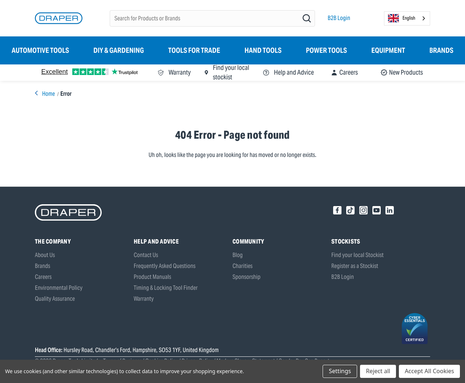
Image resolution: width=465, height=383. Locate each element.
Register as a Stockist (354, 266)
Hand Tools (263, 50)
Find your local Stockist (357, 255)
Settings (340, 371)
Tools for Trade (194, 50)
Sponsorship (246, 277)
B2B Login (339, 18)
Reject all (378, 371)
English (401, 18)
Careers (43, 277)
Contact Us (146, 255)
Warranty (144, 299)
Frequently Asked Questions (164, 266)
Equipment (388, 50)
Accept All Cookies (429, 371)
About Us (45, 255)
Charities (242, 266)
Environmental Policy (58, 288)
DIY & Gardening (118, 50)
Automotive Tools (40, 50)
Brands (441, 50)
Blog (237, 255)
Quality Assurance (55, 299)
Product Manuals (152, 277)
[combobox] (407, 18)
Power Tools (326, 50)
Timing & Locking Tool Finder (166, 288)
